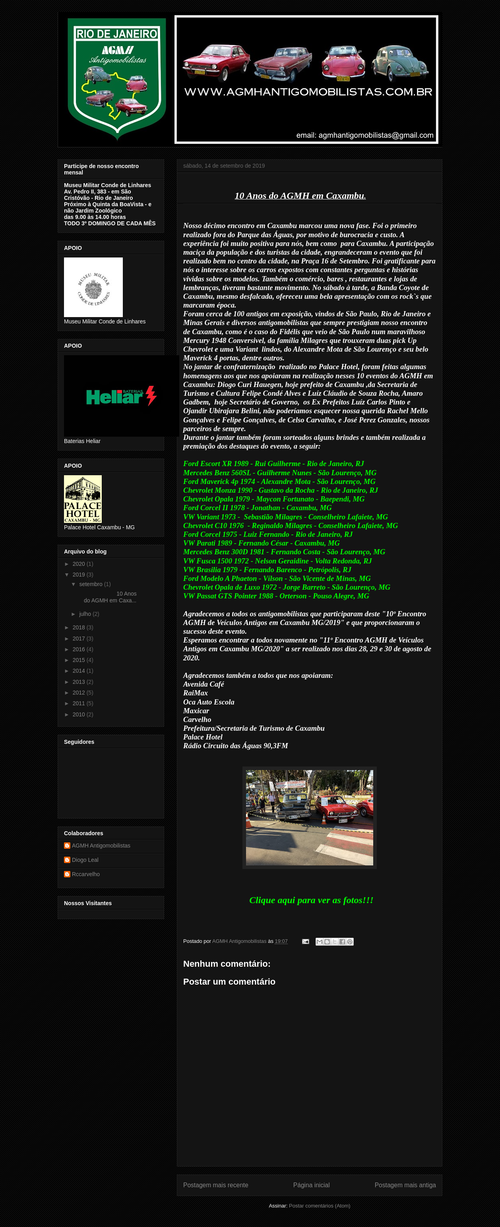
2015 (80, 660)
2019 (80, 574)
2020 (80, 564)
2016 (80, 649)
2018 (80, 627)
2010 (80, 714)
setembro (91, 584)
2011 (80, 703)
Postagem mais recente (215, 1185)
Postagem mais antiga (405, 1185)
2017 (80, 638)
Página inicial (311, 1185)
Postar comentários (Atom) (320, 1206)
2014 (80, 671)
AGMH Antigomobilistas (101, 845)
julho (85, 614)
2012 (80, 692)
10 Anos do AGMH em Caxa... (107, 597)
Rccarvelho (86, 874)
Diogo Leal (85, 860)
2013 (80, 682)
